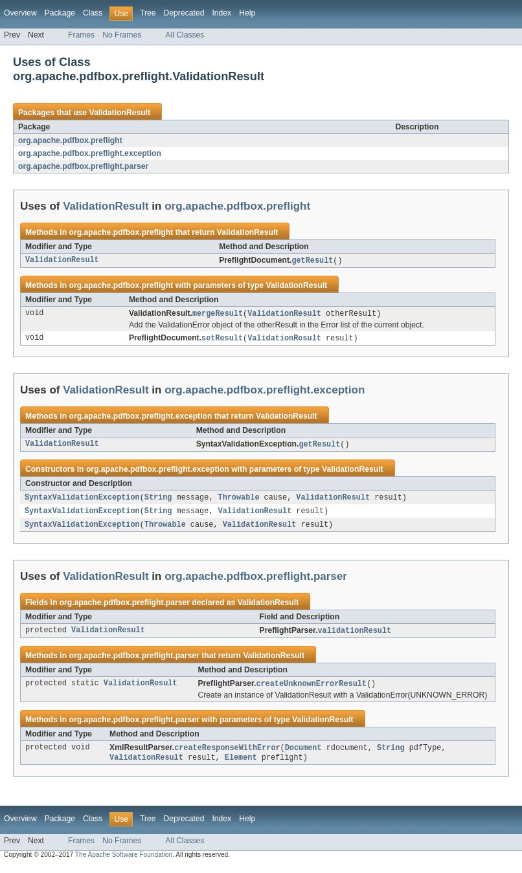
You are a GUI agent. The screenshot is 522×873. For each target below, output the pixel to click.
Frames (81, 34)
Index (221, 12)
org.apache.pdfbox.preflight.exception (89, 153)
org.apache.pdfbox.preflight (70, 140)
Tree (148, 12)
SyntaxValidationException (82, 500)
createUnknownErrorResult (311, 689)
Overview (20, 12)
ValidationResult (119, 112)
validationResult (354, 635)
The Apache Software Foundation (123, 861)
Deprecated (184, 12)
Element (241, 764)
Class (92, 12)
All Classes (184, 34)
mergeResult (217, 314)
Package (60, 12)
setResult (222, 340)
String (158, 500)
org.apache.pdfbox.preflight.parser (83, 166)
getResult (312, 261)
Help (247, 12)
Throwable (238, 500)
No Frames (121, 34)
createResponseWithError (227, 754)
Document (303, 754)
